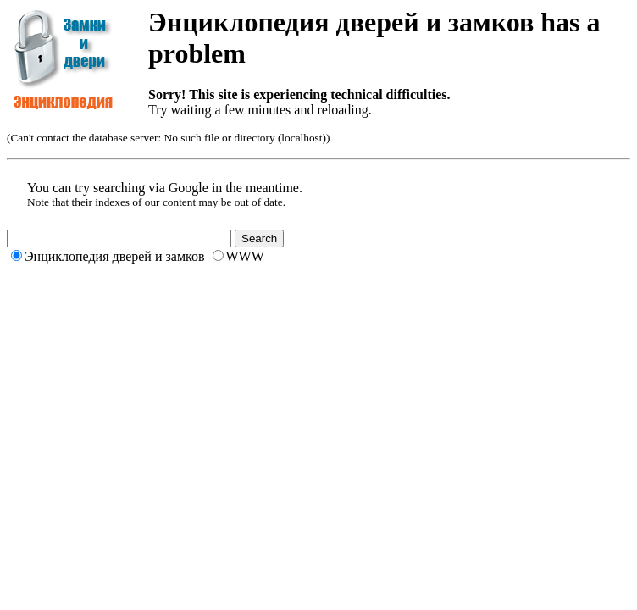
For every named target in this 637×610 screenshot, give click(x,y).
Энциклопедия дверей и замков (115, 256)
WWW (245, 256)
